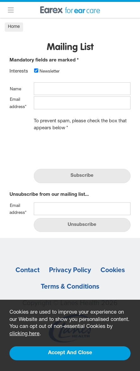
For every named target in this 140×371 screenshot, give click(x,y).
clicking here (24, 334)
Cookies (112, 270)
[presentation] (82, 148)
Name (15, 89)
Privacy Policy (70, 270)
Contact (27, 270)
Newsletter (47, 71)
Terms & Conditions (70, 286)
